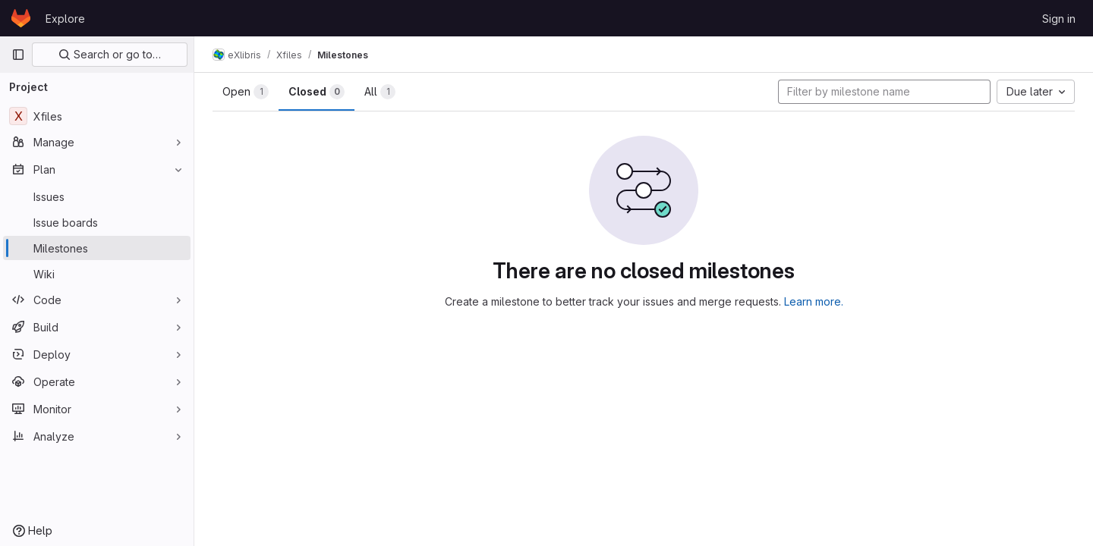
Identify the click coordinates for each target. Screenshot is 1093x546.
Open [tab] (245, 91)
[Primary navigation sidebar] (18, 54)
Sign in (1059, 18)
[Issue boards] (97, 222)
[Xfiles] (97, 116)
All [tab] (379, 91)
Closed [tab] (316, 91)
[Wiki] (97, 274)
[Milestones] (97, 248)
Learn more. (813, 301)
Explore (65, 18)
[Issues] (97, 196)
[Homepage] (20, 18)
